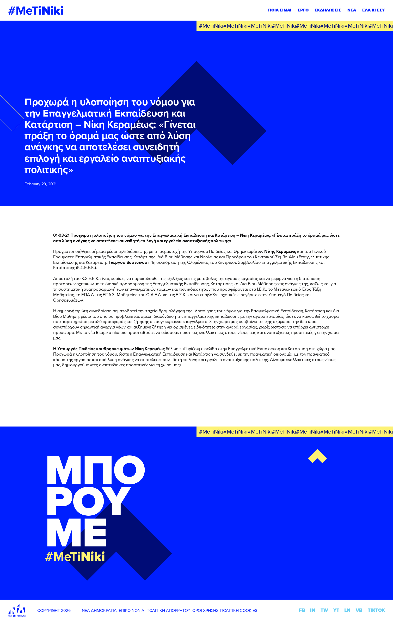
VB (359, 610)
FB (302, 610)
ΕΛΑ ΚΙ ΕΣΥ (373, 10)
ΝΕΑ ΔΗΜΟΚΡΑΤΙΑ (99, 610)
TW (324, 610)
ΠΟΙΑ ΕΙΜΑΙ (279, 10)
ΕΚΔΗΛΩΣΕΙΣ (328, 10)
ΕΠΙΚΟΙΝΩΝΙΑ (131, 610)
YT (336, 610)
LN (347, 610)
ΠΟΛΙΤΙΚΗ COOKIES (238, 610)
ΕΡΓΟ (303, 10)
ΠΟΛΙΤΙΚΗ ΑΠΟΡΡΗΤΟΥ (168, 610)
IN (312, 610)
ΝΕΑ (351, 10)
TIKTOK (376, 610)
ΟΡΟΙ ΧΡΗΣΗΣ (205, 610)
